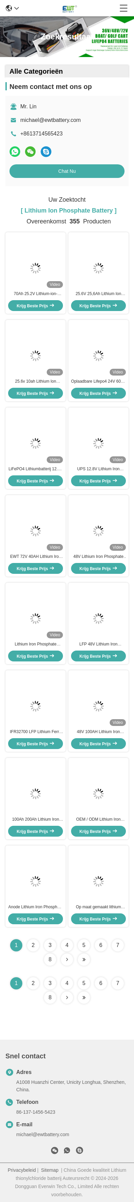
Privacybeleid (22, 1170)
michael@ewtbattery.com (50, 120)
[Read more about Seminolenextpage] (67, 997)
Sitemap (49, 1170)
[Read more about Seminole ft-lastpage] (84, 997)
